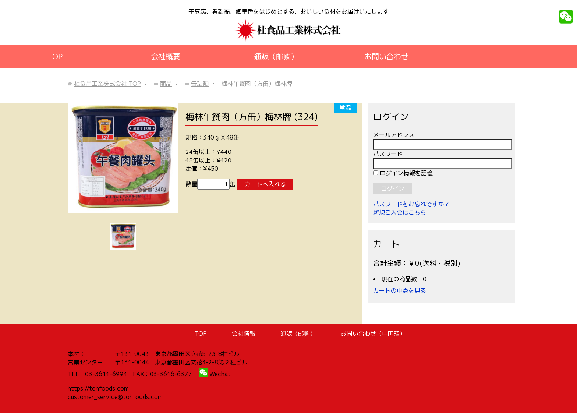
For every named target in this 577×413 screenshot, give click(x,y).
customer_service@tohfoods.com (115, 397)
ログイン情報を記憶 (403, 173)
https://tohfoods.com (98, 388)
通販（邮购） (276, 56)
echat (223, 374)
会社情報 (243, 333)
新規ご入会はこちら (399, 212)
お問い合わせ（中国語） (373, 333)
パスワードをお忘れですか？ (411, 204)
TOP (55, 56)
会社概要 (165, 56)
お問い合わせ (386, 56)
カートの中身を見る (399, 290)
